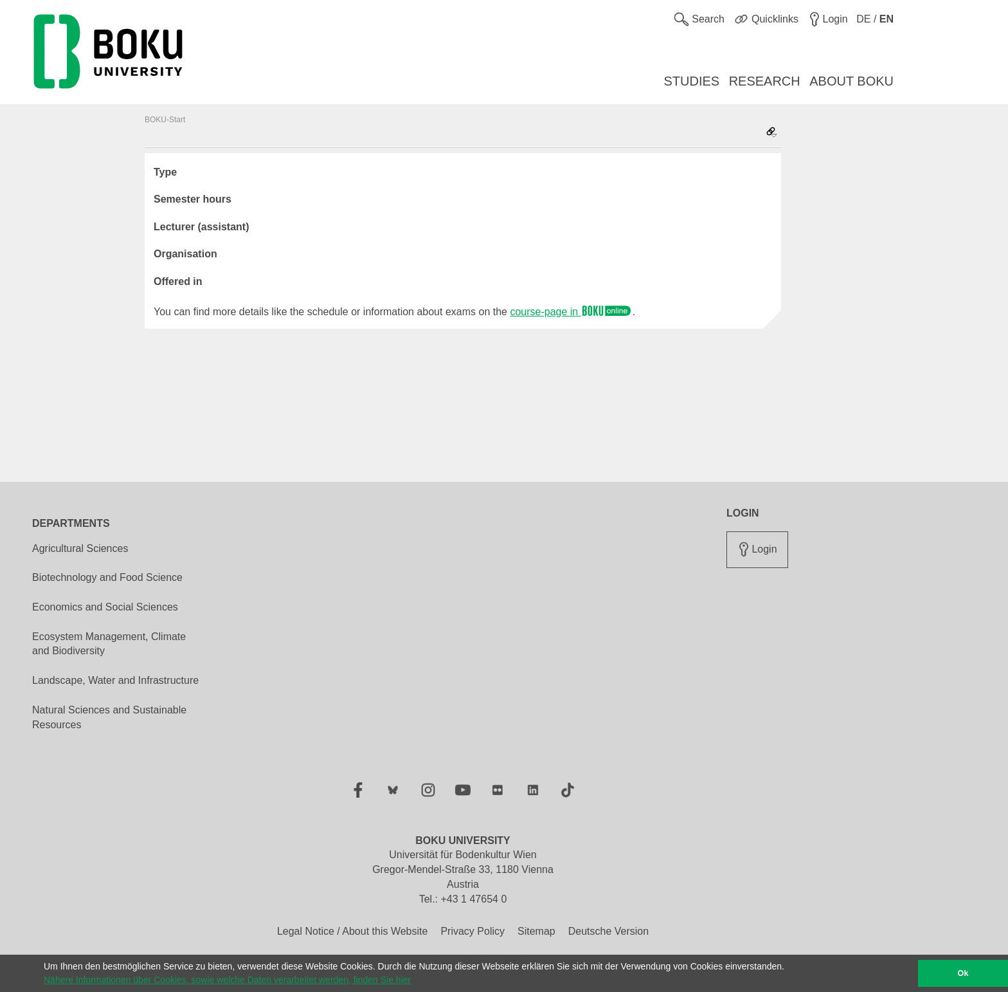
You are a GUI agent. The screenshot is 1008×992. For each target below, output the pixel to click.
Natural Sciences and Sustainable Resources (109, 717)
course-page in (571, 311)
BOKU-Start (165, 119)
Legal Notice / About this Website (352, 931)
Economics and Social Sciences (105, 607)
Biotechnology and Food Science (107, 577)
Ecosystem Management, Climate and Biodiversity (109, 644)
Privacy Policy (472, 931)
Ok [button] (963, 973)
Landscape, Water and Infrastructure (115, 680)
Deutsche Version (608, 931)
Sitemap (536, 931)
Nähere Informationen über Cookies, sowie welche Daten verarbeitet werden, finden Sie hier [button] (227, 980)
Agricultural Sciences (80, 548)
